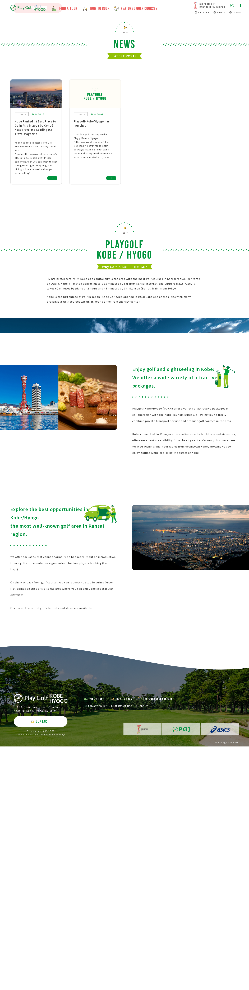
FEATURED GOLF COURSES (157, 942)
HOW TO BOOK (124, 942)
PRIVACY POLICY (97, 949)
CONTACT (238, 12)
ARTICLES (203, 12)
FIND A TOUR (37, 77)
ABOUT (221, 12)
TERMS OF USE (123, 949)
